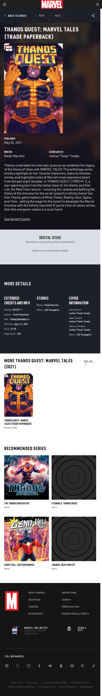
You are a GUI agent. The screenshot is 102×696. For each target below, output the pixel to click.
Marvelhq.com (70, 606)
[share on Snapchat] (61, 666)
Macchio (7, 427)
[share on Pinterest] (72, 666)
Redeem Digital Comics (75, 613)
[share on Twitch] (82, 666)
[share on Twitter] (17, 666)
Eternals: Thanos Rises (64, 503)
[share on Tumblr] (39, 666)
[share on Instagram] (28, 666)
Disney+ (67, 599)
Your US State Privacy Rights (54, 682)
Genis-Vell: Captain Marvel (19, 564)
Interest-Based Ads (68, 686)
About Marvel (36, 592)
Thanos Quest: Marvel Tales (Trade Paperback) (17, 422)
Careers (33, 606)
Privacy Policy (32, 682)
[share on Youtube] (50, 666)
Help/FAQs (34, 599)
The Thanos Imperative (16, 503)
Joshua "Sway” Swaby (64, 156)
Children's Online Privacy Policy (21, 686)
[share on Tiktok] (93, 666)
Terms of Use (17, 682)
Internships (35, 613)
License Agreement (47, 686)
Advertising (69, 592)
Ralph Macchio (14, 156)
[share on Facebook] (7, 666)
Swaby (14, 427)
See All (88, 363)
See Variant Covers (17, 219)
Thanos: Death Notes (63, 564)
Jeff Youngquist (51, 309)
